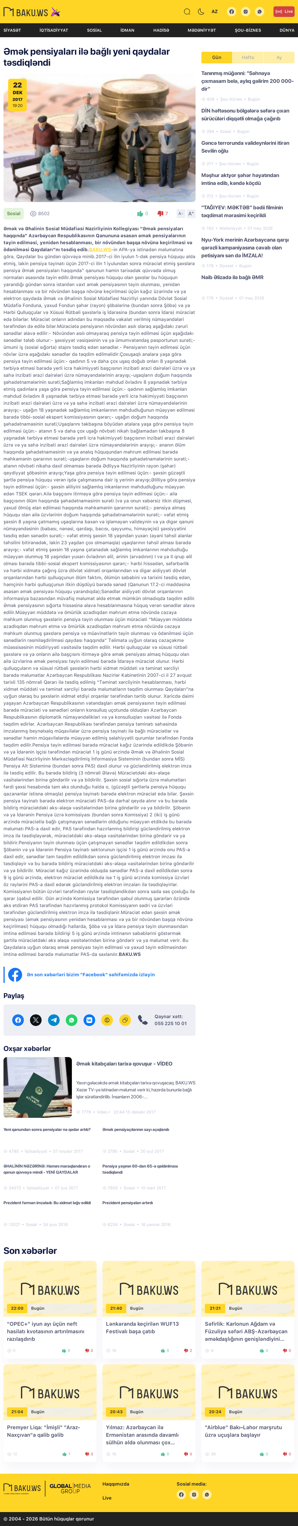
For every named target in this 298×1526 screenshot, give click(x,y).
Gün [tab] (216, 57)
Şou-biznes (248, 30)
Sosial (94, 30)
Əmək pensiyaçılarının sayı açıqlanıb (135, 1129)
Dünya (287, 30)
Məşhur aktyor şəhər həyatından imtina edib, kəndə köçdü (240, 179)
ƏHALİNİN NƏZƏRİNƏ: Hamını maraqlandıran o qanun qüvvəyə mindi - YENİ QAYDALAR (46, 1169)
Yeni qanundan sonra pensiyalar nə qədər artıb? (47, 1129)
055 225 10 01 (171, 1023)
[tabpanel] (248, 185)
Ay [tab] (279, 57)
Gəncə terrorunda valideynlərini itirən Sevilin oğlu (245, 147)
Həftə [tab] (248, 57)
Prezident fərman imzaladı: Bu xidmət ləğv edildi (47, 1202)
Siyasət (12, 30)
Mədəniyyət (202, 30)
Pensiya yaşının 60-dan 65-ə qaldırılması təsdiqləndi (140, 1169)
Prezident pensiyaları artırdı (127, 1202)
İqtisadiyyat (54, 30)
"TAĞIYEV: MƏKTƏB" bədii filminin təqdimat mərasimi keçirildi (242, 211)
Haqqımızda (115, 1484)
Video (102, 1112)
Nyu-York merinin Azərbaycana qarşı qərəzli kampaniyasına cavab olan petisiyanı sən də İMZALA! (245, 247)
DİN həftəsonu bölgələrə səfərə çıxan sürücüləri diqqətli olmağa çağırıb (245, 115)
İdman (127, 30)
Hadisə (161, 30)
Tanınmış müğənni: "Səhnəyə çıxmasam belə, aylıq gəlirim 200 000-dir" (247, 81)
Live (284, 11)
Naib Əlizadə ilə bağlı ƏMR (232, 277)
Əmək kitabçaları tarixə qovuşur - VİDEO (124, 1064)
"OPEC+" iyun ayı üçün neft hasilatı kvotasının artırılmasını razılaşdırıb (45, 1331)
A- (181, 213)
